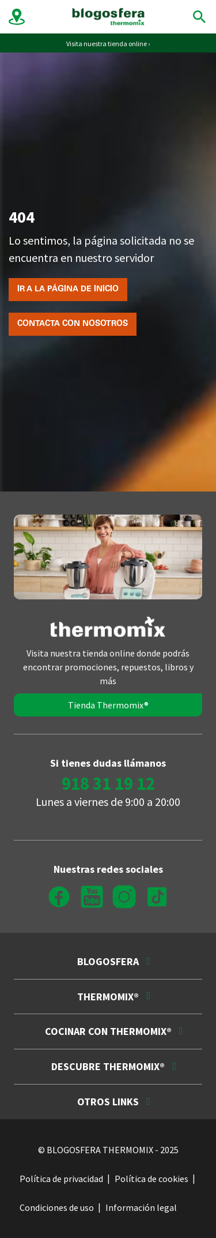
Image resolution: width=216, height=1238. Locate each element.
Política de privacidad (61, 1178)
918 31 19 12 (108, 783)
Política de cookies (151, 1178)
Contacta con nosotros (72, 324)
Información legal (141, 1207)
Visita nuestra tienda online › (108, 43)
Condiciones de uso (57, 1207)
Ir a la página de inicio (68, 290)
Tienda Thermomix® (108, 705)
